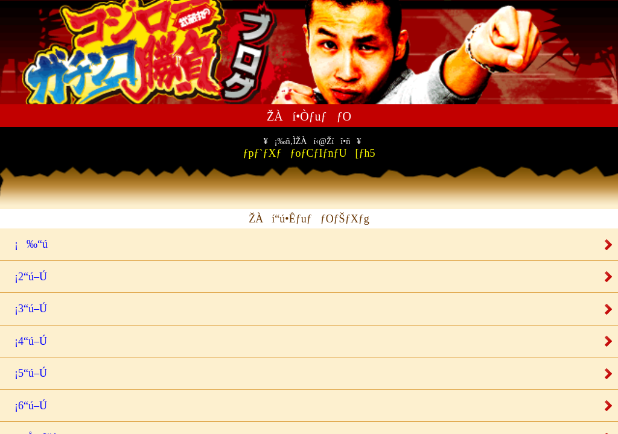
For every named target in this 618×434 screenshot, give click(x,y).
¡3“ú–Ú (26, 309)
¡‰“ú (27, 244)
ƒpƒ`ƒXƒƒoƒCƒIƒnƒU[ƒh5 (309, 148)
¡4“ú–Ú (26, 341)
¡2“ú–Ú (26, 277)
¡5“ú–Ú (26, 373)
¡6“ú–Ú (26, 406)
